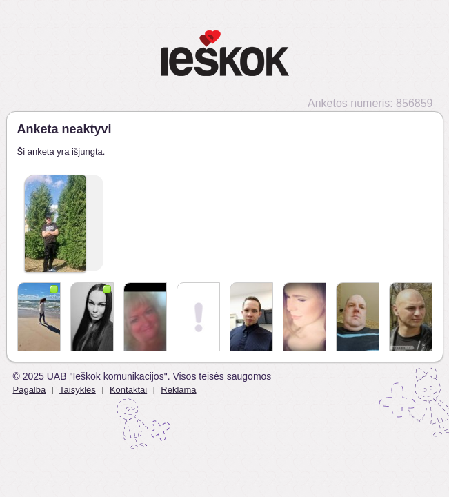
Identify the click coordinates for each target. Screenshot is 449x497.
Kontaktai (128, 389)
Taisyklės (77, 389)
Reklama (178, 389)
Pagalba (29, 389)
